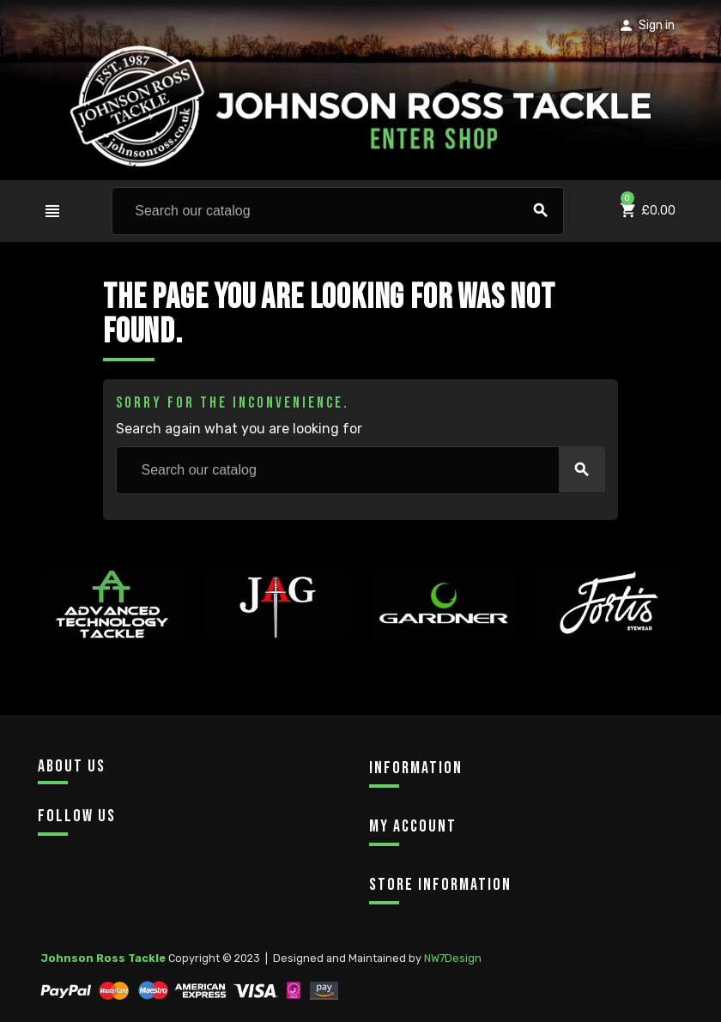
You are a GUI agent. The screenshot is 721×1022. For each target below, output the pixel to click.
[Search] (338, 211)
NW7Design (453, 958)
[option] (112, 643)
